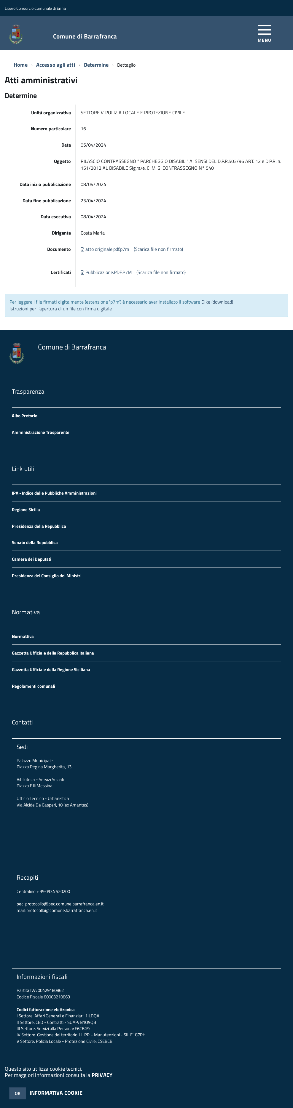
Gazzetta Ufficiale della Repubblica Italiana (53, 653)
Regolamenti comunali (33, 686)
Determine (96, 65)
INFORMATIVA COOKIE (56, 1093)
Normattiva (23, 636)
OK (17, 1093)
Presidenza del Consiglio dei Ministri (47, 575)
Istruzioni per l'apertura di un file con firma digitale (60, 308)
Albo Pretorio (24, 415)
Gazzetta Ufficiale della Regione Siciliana (51, 669)
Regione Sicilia (26, 509)
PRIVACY (102, 1075)
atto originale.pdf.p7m (105, 249)
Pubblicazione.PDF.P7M (106, 272)
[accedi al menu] (265, 33)
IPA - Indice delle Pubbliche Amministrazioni (54, 493)
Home (21, 65)
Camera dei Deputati (31, 559)
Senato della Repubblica (35, 542)
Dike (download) (217, 301)
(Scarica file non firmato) (158, 249)
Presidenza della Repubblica (39, 526)
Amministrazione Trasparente (40, 432)
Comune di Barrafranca (85, 36)
